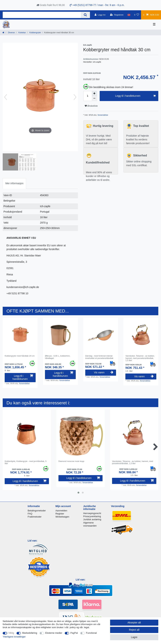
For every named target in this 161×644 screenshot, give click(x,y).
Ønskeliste (91, 106)
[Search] (85, 15)
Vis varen (103, 372)
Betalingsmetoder (37, 510)
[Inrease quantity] (94, 93)
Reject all (134, 629)
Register (59, 513)
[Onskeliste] (136, 14)
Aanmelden (61, 510)
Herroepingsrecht (92, 513)
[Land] (129, 14)
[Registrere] (117, 14)
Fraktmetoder (35, 516)
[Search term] (42, 15)
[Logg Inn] (100, 14)
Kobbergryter (35, 32)
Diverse (11, 32)
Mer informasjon (14, 183)
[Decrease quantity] (94, 98)
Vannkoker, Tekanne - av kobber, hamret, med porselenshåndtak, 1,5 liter (140, 358)
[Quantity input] (87, 96)
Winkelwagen (62, 516)
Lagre (134, 637)
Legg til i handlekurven (135, 96)
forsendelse (102, 115)
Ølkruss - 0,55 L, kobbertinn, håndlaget (57, 357)
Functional (91, 633)
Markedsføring (29, 633)
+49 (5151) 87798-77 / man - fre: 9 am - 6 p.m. (97, 5)
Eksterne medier (53, 633)
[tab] (14, 183)
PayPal (74, 633)
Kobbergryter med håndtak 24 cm (20, 356)
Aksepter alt (134, 622)
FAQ (30, 513)
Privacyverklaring (92, 516)
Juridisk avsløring (92, 519)
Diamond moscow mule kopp (71, 461)
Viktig (11, 633)
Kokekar (22, 32)
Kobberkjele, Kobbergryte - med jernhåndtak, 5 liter (25, 462)
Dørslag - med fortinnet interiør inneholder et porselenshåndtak (99, 357)
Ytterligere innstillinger (14, 636)
